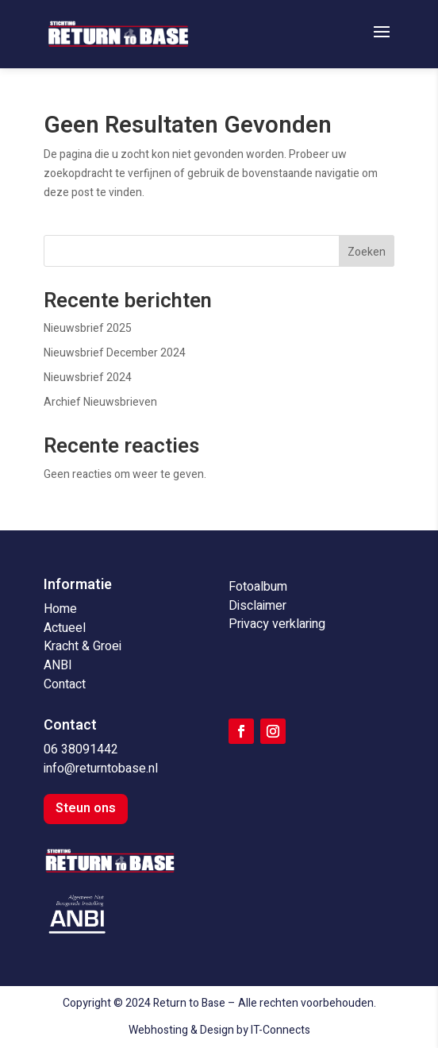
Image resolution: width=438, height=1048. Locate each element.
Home (60, 608)
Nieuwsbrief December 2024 (115, 353)
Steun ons (86, 808)
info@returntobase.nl (101, 768)
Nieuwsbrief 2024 (88, 377)
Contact (65, 684)
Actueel (65, 628)
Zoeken (367, 252)
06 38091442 (81, 749)
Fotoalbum (258, 586)
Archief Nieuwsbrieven (100, 402)
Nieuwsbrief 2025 (88, 328)
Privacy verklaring (277, 624)
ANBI (58, 665)
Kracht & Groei (82, 646)
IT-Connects (280, 1030)
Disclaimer (257, 605)
